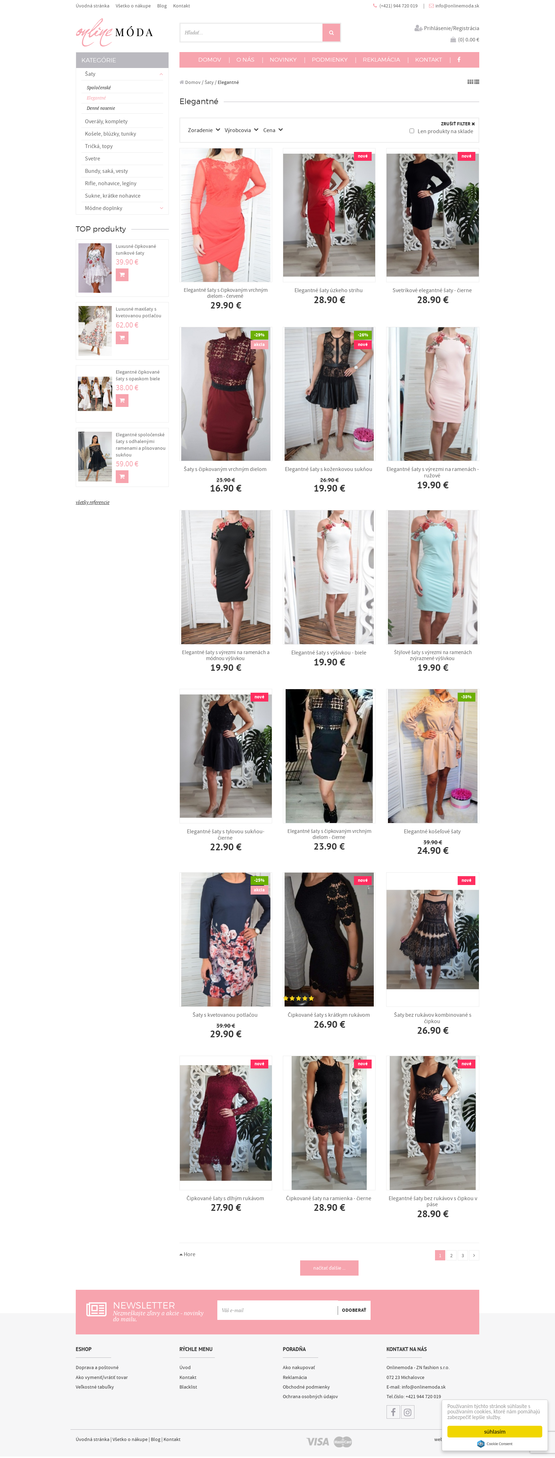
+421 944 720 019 (423, 1398)
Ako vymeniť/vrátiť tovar (102, 1378)
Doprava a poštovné (97, 1369)
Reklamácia (295, 1378)
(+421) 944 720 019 (399, 5)
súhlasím (495, 1431)
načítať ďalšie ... (329, 1268)
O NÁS (245, 59)
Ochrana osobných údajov (310, 1398)
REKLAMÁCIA (381, 59)
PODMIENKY (330, 59)
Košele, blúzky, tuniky (110, 133)
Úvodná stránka (92, 5)
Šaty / (211, 82)
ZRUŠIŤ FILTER (458, 124)
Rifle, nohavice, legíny (110, 183)
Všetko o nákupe (133, 5)
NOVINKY (283, 59)
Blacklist (188, 1388)
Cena (270, 130)
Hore (187, 1254)
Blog (162, 5)
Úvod (185, 1369)
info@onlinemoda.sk (457, 5)
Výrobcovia (239, 130)
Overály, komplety (106, 121)
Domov (190, 82)
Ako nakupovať (299, 1369)
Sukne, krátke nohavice (113, 195)
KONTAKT (428, 59)
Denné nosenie (101, 108)
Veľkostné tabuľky (95, 1388)
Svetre (92, 158)
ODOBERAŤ (354, 1311)
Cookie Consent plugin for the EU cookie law (495, 1444)
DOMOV (209, 59)
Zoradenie (201, 130)
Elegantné (96, 98)
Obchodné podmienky (306, 1388)
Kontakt (181, 5)
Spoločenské (99, 88)
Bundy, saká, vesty (106, 171)
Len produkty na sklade (441, 131)
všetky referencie (92, 502)
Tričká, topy (99, 146)
